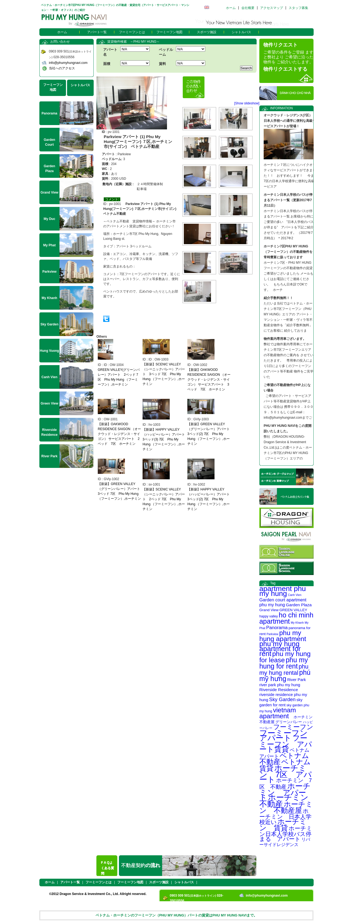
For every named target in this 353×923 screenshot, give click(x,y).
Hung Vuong (49, 351)
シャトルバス (241, 32)
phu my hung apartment (282, 635)
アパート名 (110, 52)
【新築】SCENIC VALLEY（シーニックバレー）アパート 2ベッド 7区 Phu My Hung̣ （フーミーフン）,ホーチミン (164, 499)
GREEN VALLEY (293, 610)
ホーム (231, 8)
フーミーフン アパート (287, 735)
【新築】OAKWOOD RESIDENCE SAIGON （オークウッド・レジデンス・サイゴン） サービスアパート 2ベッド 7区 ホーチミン (119, 434)
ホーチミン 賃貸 (283, 825)
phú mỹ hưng (284, 675)
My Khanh (297, 622)
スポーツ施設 (206, 32)
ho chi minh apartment (286, 618)
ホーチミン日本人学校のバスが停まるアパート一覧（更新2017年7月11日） (288, 200)
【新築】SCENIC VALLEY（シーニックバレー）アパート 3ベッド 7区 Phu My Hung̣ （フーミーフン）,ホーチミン (164, 374)
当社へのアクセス (62, 68)
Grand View (269, 610)
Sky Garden (282, 699)
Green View (49, 403)
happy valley (268, 616)
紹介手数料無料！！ (278, 298)
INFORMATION (281, 108)
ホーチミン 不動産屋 (286, 807)
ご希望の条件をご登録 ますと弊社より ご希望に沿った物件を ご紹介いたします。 (288, 57)
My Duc (49, 219)
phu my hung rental (283, 669)
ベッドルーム (166, 52)
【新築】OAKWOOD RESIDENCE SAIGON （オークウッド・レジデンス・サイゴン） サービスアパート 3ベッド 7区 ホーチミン (209, 379)
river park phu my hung (279, 685)
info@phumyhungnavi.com (68, 63)
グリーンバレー (288, 722)
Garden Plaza (299, 604)
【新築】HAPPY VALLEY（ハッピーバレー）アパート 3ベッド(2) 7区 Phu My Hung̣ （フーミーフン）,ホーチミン (210, 499)
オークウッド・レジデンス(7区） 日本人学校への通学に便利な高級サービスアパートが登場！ (290, 120)
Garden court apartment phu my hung (282, 602)
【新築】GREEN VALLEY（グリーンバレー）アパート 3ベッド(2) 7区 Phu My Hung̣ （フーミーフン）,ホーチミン (210, 434)
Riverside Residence (278, 689)
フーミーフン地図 (169, 32)
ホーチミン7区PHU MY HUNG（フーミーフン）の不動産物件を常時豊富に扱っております (288, 251)
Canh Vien (294, 594)
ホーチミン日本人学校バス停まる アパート (285, 833)
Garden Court (49, 142)
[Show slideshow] (246, 103)
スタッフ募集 (298, 8)
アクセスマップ (271, 8)
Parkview (272, 634)
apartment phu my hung (282, 591)
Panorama (277, 627)
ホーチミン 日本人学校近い (285, 816)
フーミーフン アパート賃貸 (285, 743)
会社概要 (247, 8)
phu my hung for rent (283, 663)
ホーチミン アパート (285, 792)
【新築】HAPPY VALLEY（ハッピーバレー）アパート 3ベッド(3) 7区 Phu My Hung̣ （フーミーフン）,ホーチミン (165, 439)
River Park (296, 680)
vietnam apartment (277, 713)
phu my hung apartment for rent (280, 648)
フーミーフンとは (132, 32)
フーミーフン (293, 727)
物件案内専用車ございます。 (285, 339)
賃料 (162, 64)
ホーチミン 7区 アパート (285, 773)
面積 (106, 64)
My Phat (49, 245)
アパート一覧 (97, 32)
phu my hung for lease (285, 657)
